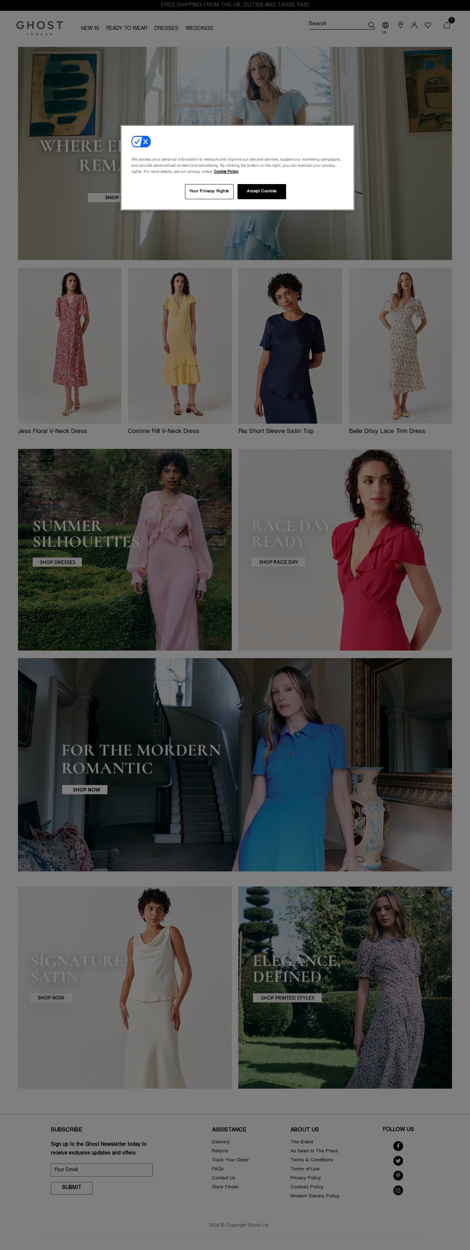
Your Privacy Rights (209, 191)
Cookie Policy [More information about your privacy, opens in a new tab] (226, 172)
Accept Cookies (262, 191)
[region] (237, 167)
